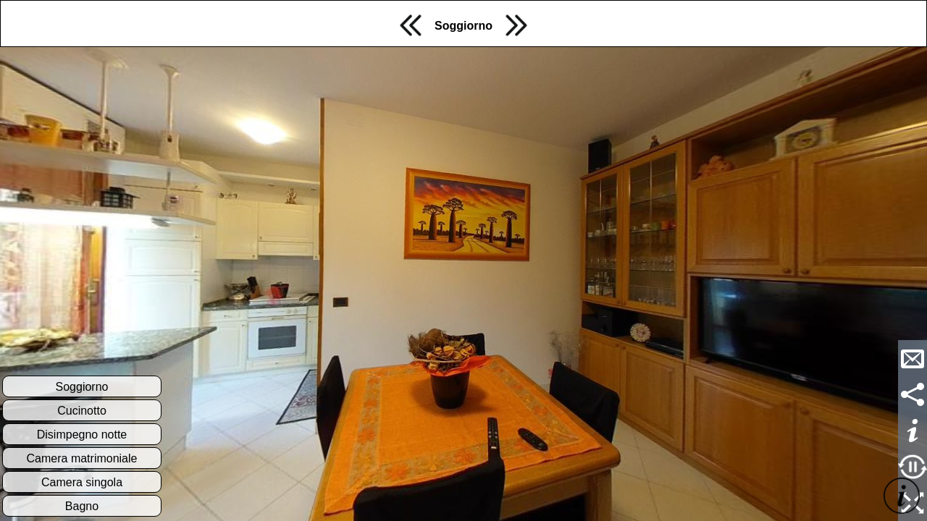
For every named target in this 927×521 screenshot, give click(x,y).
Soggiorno (463, 26)
